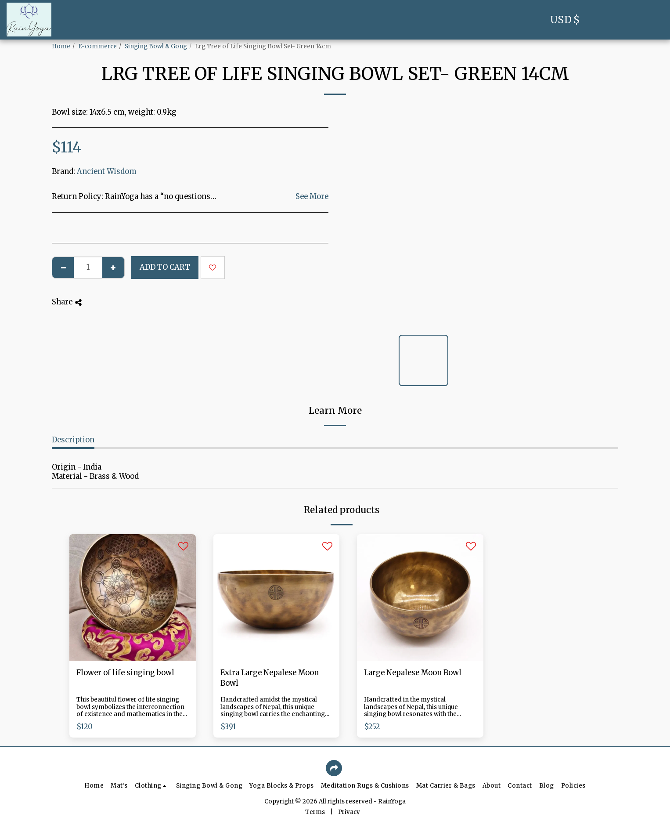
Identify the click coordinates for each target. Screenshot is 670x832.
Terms (315, 812)
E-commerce (97, 46)
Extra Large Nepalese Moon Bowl (269, 678)
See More (311, 196)
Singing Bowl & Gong (156, 46)
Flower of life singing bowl (125, 672)
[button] (604, 20)
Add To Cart (165, 267)
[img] (132, 597)
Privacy (349, 812)
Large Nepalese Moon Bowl (412, 672)
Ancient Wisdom (107, 171)
